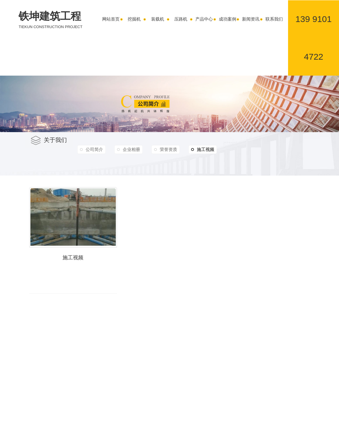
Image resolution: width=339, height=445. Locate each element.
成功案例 (227, 19)
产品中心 (204, 19)
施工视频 (202, 149)
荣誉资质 (168, 149)
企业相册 (131, 149)
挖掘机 (134, 19)
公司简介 (94, 149)
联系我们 (274, 19)
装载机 (157, 19)
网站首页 (111, 19)
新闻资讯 (250, 19)
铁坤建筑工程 (50, 20)
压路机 (180, 19)
